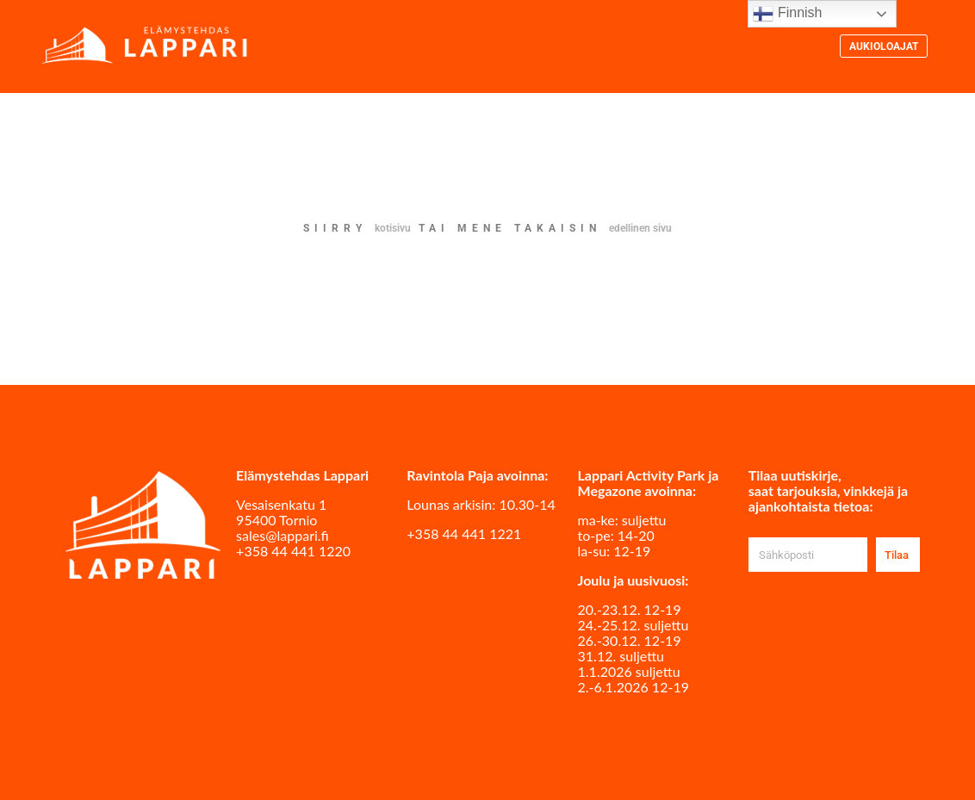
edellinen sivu (640, 228)
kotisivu (393, 228)
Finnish (787, 13)
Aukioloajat (883, 46)
